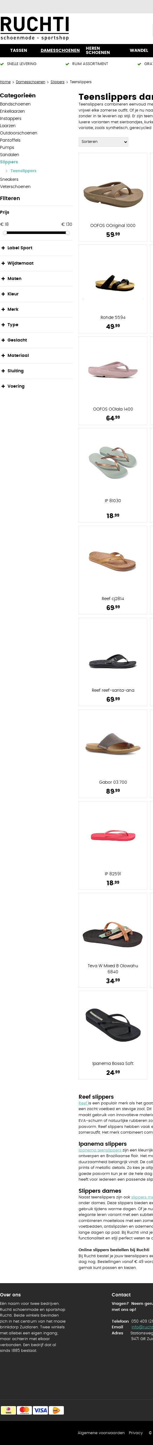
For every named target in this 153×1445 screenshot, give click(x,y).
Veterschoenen (15, 187)
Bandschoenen (15, 104)
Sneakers (9, 180)
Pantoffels (10, 140)
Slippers (9, 162)
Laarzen (8, 126)
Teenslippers (23, 171)
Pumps (7, 148)
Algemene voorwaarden (101, 1433)
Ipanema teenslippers (100, 1150)
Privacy (136, 1433)
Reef (83, 1103)
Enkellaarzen (12, 111)
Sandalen (9, 155)
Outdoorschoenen (18, 133)
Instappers (10, 119)
